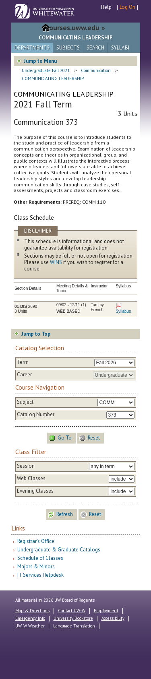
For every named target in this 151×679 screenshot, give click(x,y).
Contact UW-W (71, 610)
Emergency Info (30, 618)
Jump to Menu (40, 61)
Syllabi (120, 47)
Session (26, 466)
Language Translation (74, 626)
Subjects (68, 47)
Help (106, 7)
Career (24, 374)
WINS (56, 262)
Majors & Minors (36, 566)
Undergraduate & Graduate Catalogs (58, 549)
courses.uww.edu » (75, 27)
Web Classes (31, 478)
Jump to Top (35, 333)
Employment (106, 610)
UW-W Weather (30, 626)
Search (95, 47)
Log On (127, 7)
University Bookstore (73, 618)
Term (23, 362)
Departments (32, 47)
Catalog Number (35, 414)
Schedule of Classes (40, 558)
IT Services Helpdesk (40, 575)
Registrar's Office (35, 541)
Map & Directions (32, 610)
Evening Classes (35, 491)
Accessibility (112, 618)
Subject (25, 402)
